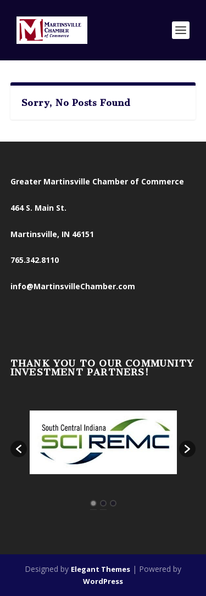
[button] (18, 449)
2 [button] (103, 503)
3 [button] (113, 503)
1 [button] (93, 503)
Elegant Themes (100, 569)
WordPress (103, 581)
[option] (103, 443)
